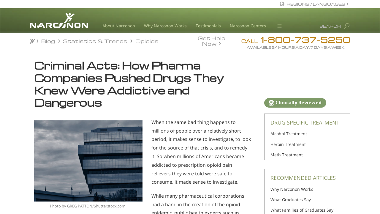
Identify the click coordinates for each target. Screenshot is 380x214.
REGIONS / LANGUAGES (316, 4)
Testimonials (208, 26)
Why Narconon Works (165, 26)
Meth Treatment (286, 155)
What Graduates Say (290, 199)
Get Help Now (211, 40)
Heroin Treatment (288, 144)
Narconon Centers (248, 26)
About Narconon (118, 26)
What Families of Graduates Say (301, 210)
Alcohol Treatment (288, 133)
